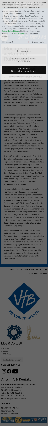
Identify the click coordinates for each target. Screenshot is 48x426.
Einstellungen (19, 13)
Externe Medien (36, 21)
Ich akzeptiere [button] (24, 30)
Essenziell (7, 21)
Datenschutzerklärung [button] (25, 56)
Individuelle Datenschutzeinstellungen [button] (24, 49)
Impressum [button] (37, 56)
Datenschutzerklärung (10, 10)
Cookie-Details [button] (12, 56)
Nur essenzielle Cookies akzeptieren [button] (24, 39)
